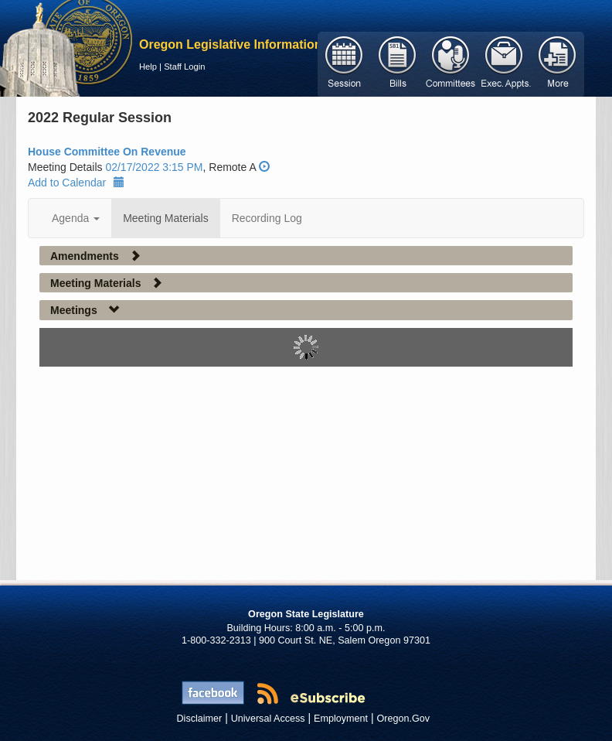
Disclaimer (200, 718)
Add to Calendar (76, 182)
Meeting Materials (166, 218)
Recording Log (267, 218)
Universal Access (268, 718)
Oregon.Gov (403, 718)
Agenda (76, 218)
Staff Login (184, 66)
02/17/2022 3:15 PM (153, 167)
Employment (341, 718)
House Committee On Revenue (107, 151)
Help (148, 66)
